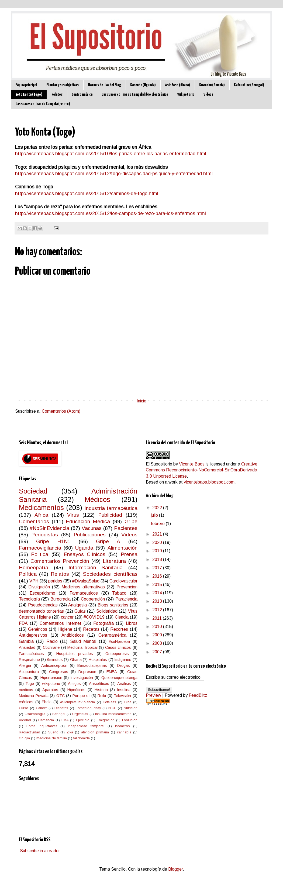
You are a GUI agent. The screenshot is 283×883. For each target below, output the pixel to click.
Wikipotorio (185, 94)
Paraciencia (126, 599)
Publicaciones (90, 534)
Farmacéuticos (31, 653)
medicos (26, 690)
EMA (65, 720)
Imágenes (122, 659)
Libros (131, 623)
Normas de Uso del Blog (104, 85)
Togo (29, 683)
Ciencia (122, 617)
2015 (157, 584)
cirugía (24, 738)
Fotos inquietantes (41, 726)
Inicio (141, 401)
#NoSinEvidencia (49, 528)
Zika (70, 732)
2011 (157, 618)
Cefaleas (109, 702)
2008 (157, 643)
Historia (101, 690)
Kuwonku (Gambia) (212, 85)
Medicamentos (41, 507)
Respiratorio (29, 659)
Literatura (114, 561)
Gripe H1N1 (53, 541)
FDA (23, 623)
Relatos (57, 94)
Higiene (65, 629)
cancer (67, 617)
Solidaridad (107, 611)
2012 (157, 610)
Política (28, 574)
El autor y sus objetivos (62, 85)
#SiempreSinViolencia (77, 702)
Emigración (106, 720)
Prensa (129, 554)
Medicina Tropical (82, 647)
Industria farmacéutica (110, 508)
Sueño (53, 732)
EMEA (111, 672)
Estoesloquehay (88, 708)
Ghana (76, 659)
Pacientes (125, 528)
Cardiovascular (123, 581)
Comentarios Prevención (59, 561)
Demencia (46, 720)
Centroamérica (82, 94)
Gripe (131, 521)
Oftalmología (35, 714)
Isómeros (122, 726)
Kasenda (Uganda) (143, 85)
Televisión (122, 696)
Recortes (119, 629)
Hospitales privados (74, 653)
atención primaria (95, 732)
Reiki (102, 696)
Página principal (26, 85)
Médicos (97, 499)
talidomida (81, 738)
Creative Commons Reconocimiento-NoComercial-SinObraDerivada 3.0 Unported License (201, 470)
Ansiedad (27, 647)
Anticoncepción (54, 665)
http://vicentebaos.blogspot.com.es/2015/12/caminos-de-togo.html (86, 193)
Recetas (91, 629)
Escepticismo (42, 593)
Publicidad (110, 515)
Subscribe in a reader (40, 850)
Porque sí (81, 696)
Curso (23, 708)
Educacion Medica (88, 521)
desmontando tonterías (41, 611)
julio (155, 515)
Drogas (123, 665)
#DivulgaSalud (85, 581)
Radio (52, 641)
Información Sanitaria (95, 567)
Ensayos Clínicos (84, 554)
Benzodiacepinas (92, 665)
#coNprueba (119, 641)
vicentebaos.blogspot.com (209, 482)
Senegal (58, 714)
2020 (157, 542)
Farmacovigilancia (40, 548)
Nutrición (130, 708)
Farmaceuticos (84, 593)
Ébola (46, 702)
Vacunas (92, 528)
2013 (157, 601)
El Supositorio (159, 464)
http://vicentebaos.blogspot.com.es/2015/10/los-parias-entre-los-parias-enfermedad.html (110, 153)
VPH (33, 581)
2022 (157, 507)
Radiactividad (29, 732)
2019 (157, 551)
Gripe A (108, 541)
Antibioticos (72, 635)
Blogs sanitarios (113, 605)
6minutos (55, 659)
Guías (80, 611)
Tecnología (29, 599)
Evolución (129, 720)
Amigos (74, 683)
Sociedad (33, 491)
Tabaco (119, 593)
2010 (157, 626)
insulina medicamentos (113, 714)
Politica (39, 554)
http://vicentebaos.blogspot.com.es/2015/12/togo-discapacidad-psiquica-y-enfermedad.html (114, 173)
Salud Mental (83, 641)
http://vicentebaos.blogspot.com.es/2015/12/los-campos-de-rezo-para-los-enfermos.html (110, 213)
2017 (157, 567)
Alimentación (122, 548)
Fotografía (103, 623)
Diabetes (61, 708)
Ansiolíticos (99, 683)
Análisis (124, 683)
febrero (158, 523)
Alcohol (25, 720)
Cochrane (51, 647)
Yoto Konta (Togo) (29, 94)
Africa (41, 515)
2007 (157, 652)
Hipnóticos (76, 690)
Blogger (175, 869)
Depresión (87, 672)
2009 (157, 635)
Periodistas (44, 534)
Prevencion (126, 587)
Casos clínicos (118, 647)
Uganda (84, 548)
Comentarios (34, 521)
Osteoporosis (117, 653)
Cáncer (41, 708)
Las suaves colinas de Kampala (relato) (43, 104)
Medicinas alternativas (83, 587)
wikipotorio (51, 683)
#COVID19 (94, 617)
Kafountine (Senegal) (249, 85)
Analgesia (77, 605)
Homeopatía (33, 567)
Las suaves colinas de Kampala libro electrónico (135, 94)
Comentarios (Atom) (61, 411)
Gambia (26, 641)
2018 (157, 559)
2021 (157, 534)
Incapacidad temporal (86, 726)
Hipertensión (51, 677)
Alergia (25, 665)
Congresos (58, 672)
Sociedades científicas (110, 574)
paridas (55, 581)
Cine (127, 702)
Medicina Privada (34, 696)
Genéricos (37, 629)
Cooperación (93, 599)
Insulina (123, 690)
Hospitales (98, 659)
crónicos (26, 702)
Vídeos (208, 94)
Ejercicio (82, 720)
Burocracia (60, 599)
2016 (157, 576)
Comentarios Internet (60, 623)
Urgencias (80, 714)
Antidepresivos (33, 635)
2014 (157, 593)
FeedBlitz (198, 695)
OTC (60, 696)
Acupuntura (29, 672)
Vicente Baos (192, 464)
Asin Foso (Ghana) (177, 85)
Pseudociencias (43, 605)
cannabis (124, 732)
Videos (129, 534)
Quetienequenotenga (119, 677)
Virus (73, 515)
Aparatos (50, 690)
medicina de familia (51, 738)
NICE (112, 708)
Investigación (81, 677)
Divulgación (39, 587)
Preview (153, 695)
